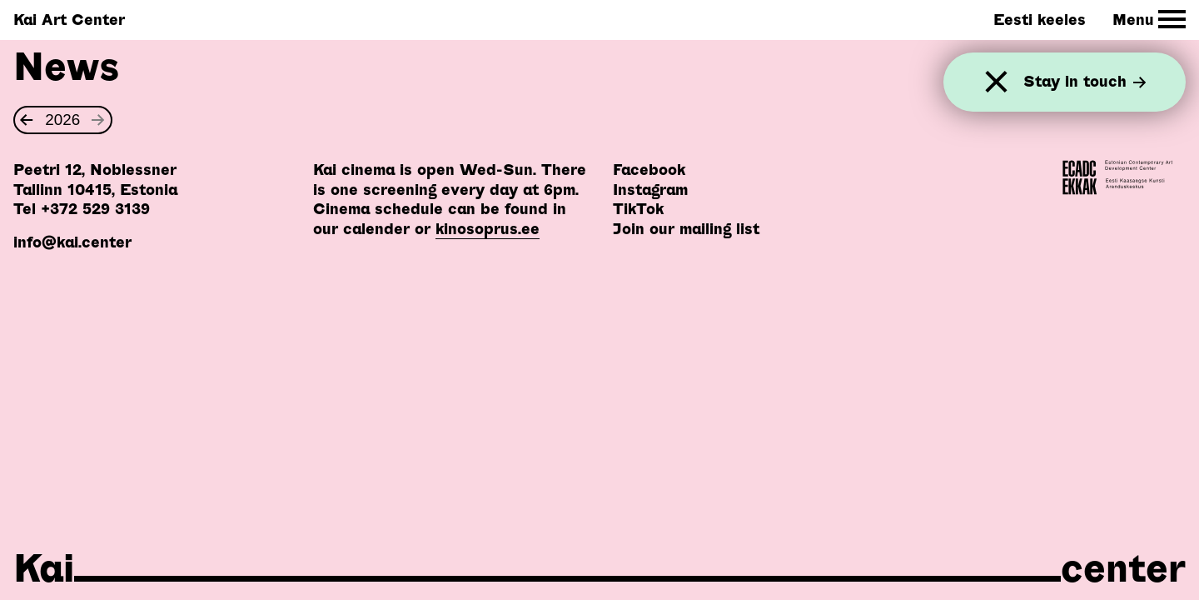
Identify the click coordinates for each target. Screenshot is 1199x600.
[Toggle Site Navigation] (1149, 19)
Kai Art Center (69, 19)
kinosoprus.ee (487, 228)
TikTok (638, 208)
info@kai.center (72, 242)
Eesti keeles (1039, 19)
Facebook (649, 169)
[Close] (996, 82)
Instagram (650, 189)
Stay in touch (1085, 82)
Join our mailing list (686, 228)
